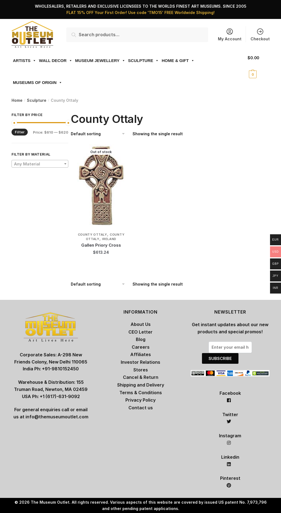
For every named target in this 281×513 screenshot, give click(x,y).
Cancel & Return (140, 377)
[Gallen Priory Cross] (101, 185)
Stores (140, 370)
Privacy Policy (140, 400)
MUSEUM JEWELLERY (100, 60)
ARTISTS (24, 60)
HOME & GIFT (178, 60)
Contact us (140, 407)
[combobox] (40, 164)
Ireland (109, 239)
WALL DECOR (55, 60)
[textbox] (40, 164)
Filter (19, 132)
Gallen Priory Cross (101, 245)
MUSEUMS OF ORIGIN (37, 82)
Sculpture (36, 100)
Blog (140, 339)
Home (17, 100)
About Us (141, 324)
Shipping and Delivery (140, 385)
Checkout (260, 34)
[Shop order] (100, 133)
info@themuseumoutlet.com (57, 416)
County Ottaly (92, 234)
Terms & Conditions (140, 392)
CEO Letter (140, 332)
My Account (229, 34)
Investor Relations (140, 362)
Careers (141, 347)
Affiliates (140, 354)
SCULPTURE (143, 60)
